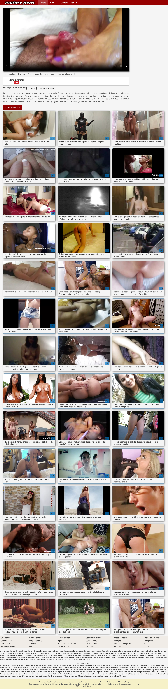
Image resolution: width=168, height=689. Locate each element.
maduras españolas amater (84, 657)
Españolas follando (19, 3)
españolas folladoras (147, 651)
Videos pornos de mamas (87, 670)
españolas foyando (75, 653)
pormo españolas (58, 660)
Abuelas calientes (30, 665)
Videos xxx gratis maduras (125, 672)
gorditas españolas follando (117, 655)
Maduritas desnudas (59, 674)
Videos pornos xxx (26, 670)
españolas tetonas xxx (146, 653)
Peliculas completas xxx (151, 668)
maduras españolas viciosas (8, 660)
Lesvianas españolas (31, 672)
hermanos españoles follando (150, 655)
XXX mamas (122, 676)
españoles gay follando (40, 655)
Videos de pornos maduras (142, 672)
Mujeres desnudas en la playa (106, 665)
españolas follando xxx (62, 653)
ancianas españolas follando (8, 651)
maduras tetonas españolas (26, 660)
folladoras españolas (71, 655)
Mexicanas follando (47, 674)
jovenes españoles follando (49, 657)
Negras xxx (109, 668)
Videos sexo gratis (139, 670)
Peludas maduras (73, 674)
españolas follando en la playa (28, 653)
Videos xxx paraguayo (71, 676)
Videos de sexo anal (151, 674)
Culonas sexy (143, 665)
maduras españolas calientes (102, 657)
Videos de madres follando (101, 674)
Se (67, 674)
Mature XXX (113, 674)
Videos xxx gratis (151, 670)
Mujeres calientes (123, 674)
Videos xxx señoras (86, 672)
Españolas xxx (161, 670)
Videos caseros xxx (91, 665)
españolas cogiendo (93, 651)
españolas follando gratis (46, 653)
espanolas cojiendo (117, 651)
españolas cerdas (80, 651)
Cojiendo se (112, 672)
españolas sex (134, 653)
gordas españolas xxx (101, 655)
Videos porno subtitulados (50, 668)
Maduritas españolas (76, 668)
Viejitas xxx (36, 674)
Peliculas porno (5, 670)
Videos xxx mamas (94, 676)
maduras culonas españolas (66, 657)
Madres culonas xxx (44, 672)
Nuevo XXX (53, 3)
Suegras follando (118, 668)
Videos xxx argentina (86, 674)
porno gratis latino (69, 660)
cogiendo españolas (24, 651)
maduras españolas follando (158, 657)
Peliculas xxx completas (98, 668)
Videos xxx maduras (6, 668)
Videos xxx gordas (38, 670)
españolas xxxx (4, 655)
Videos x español (129, 668)
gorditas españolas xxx (133, 655)
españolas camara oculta (67, 651)
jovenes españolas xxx (33, 657)
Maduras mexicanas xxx (136, 674)
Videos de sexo (16, 676)
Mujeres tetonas (163, 674)
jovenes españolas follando (17, 657)
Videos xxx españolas (35, 668)
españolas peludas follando (107, 653)
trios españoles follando (46, 88)
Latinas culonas (5, 672)
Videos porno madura (72, 670)
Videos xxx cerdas (50, 670)
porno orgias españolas (83, 660)
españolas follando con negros (9, 653)
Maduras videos (64, 668)
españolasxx (14, 655)
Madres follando (15, 670)
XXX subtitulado (83, 676)
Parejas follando (79, 665)
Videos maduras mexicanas (71, 672)
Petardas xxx (104, 676)
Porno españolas (41, 665)
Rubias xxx (87, 668)
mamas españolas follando (44, 660)
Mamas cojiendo (114, 676)
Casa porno (31, 88)
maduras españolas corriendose (121, 657)
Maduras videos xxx (17, 674)
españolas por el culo (122, 653)
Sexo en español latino (126, 670)
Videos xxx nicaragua (131, 665)
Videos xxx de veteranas (111, 670)
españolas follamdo (160, 651)
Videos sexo (160, 665)
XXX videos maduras (28, 676)
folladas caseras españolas (56, 655)
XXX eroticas (70, 665)
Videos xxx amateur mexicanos (56, 665)
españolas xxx (158, 653)
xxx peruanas (120, 665)
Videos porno (152, 665)
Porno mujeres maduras (21, 668)
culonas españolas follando (51, 651)
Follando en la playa (18, 665)
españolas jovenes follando (90, 653)
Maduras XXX (99, 670)
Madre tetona (28, 674)
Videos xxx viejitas (56, 672)
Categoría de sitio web (69, 3)
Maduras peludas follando (100, 672)
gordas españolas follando (86, 655)
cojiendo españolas (36, 651)
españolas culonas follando (132, 651)
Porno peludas (163, 668)
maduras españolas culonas (140, 657)
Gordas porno (139, 668)
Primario (43, 3)
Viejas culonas (60, 670)
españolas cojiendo (105, 651)
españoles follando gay (25, 655)
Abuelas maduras (5, 674)
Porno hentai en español (42, 676)
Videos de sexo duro (57, 676)
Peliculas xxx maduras (17, 672)
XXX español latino (6, 665)
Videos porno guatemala (158, 672)
